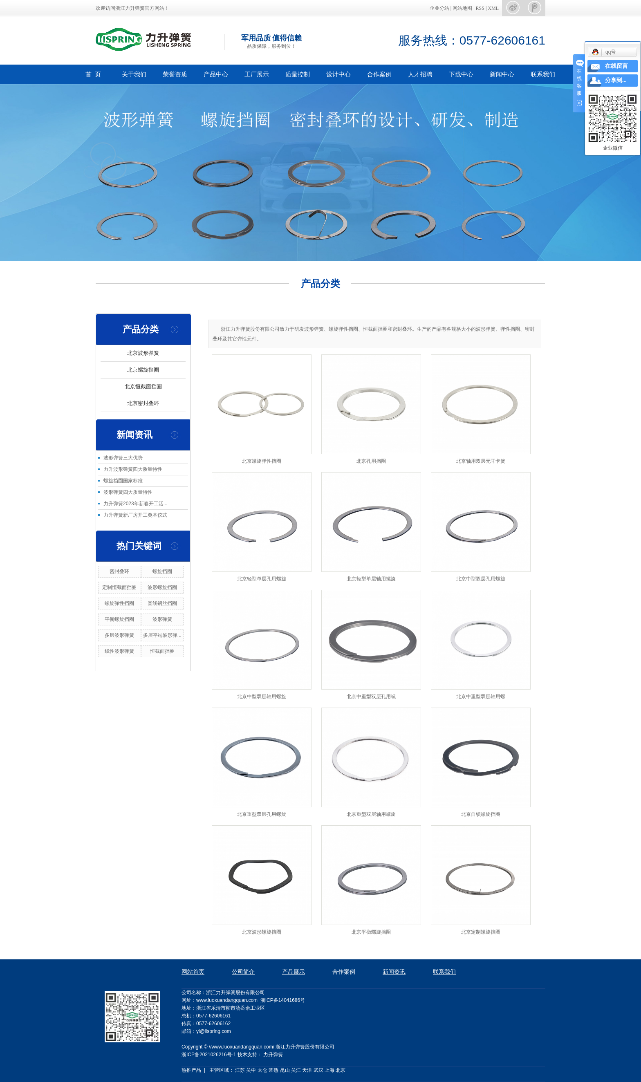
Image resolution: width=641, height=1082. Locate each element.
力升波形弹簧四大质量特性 (132, 469)
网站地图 (463, 8)
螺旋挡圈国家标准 (123, 481)
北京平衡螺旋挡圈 (371, 932)
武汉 (318, 1070)
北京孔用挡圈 (371, 461)
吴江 (296, 1070)
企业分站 (439, 8)
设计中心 (338, 74)
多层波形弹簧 (119, 635)
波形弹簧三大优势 (123, 458)
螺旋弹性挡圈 (119, 603)
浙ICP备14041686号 (282, 1000)
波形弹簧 (162, 619)
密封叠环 (119, 571)
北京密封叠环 (143, 403)
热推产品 (191, 1070)
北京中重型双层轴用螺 (480, 696)
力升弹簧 (273, 1054)
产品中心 (216, 74)
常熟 (273, 1070)
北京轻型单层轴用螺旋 (371, 579)
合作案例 (379, 74)
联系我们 (543, 74)
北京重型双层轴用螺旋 (371, 814)
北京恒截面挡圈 (143, 386)
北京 (340, 1070)
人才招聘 (420, 74)
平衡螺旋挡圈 (119, 619)
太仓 (262, 1070)
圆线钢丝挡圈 (162, 603)
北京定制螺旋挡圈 (480, 932)
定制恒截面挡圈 (119, 587)
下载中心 (461, 74)
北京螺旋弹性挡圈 (261, 461)
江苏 (240, 1070)
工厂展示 (256, 74)
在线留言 (616, 66)
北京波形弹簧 (143, 353)
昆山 (285, 1070)
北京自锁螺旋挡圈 (480, 814)
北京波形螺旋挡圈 (261, 932)
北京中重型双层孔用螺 (371, 696)
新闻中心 (502, 74)
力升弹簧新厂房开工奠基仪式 (135, 515)
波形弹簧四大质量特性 (127, 492)
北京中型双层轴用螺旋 (261, 696)
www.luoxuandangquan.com (227, 1000)
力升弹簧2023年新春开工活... (135, 503)
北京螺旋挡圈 (143, 370)
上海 (329, 1070)
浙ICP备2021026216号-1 (209, 1054)
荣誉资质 (175, 74)
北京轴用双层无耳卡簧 (480, 461)
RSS (480, 8)
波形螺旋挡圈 (162, 587)
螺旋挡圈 (162, 571)
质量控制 (297, 74)
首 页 (93, 74)
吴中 (251, 1070)
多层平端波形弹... (162, 635)
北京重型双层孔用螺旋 (261, 814)
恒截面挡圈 (162, 651)
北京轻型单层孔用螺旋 (261, 579)
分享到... (616, 80)
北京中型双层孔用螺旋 (480, 579)
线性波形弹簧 (119, 651)
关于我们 (134, 74)
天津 (307, 1070)
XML (493, 8)
